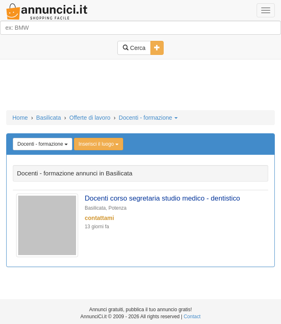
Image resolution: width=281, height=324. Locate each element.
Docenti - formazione (148, 117)
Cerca (134, 48)
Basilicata (48, 117)
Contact (191, 316)
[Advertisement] (140, 85)
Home (20, 117)
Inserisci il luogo (99, 144)
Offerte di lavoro (89, 117)
